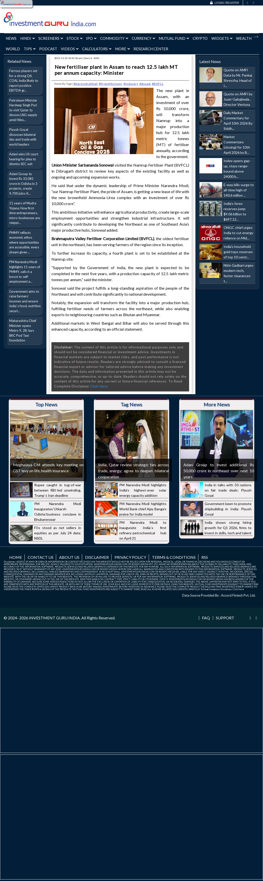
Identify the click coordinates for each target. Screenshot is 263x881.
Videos (69, 49)
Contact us (40, 557)
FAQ (206, 618)
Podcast (48, 49)
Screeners (50, 38)
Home (15, 557)
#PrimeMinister (111, 83)
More (122, 49)
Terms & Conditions (174, 557)
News (11, 38)
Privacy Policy (130, 557)
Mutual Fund (174, 38)
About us (69, 557)
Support (225, 618)
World (13, 49)
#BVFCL (158, 83)
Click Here (99, 386)
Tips (29, 49)
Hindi (27, 38)
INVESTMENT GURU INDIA (54, 617)
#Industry (131, 83)
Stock (74, 38)
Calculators (96, 49)
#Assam (145, 83)
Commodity (114, 38)
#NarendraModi (86, 83)
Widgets (221, 38)
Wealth (244, 38)
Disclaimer (97, 557)
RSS (204, 557)
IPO (91, 38)
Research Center (150, 49)
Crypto (200, 38)
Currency (143, 38)
